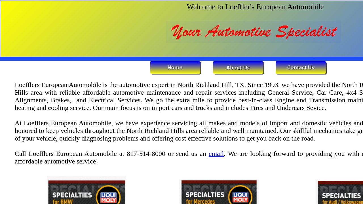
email (216, 153)
